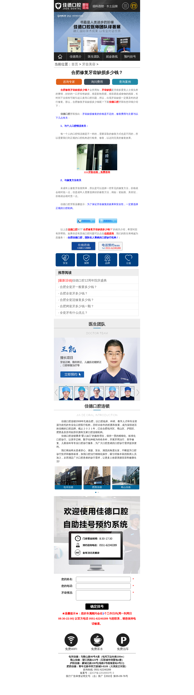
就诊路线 (112, 56)
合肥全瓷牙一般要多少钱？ (78, 287)
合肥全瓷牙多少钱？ (74, 293)
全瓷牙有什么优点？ (74, 312)
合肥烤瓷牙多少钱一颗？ (77, 306)
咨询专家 (69, 81)
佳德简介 (76, 56)
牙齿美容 (89, 64)
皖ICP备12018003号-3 (102, 673)
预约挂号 (130, 56)
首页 (74, 64)
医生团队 (94, 56)
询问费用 (97, 81)
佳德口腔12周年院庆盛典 (89, 280)
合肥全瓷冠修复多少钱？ (77, 300)
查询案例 (125, 81)
